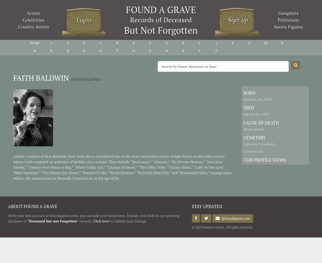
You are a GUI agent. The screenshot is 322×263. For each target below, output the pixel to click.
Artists (33, 13)
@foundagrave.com (235, 218)
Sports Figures (288, 27)
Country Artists (33, 27)
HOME (34, 43)
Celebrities (33, 20)
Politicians (288, 20)
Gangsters (288, 13)
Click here (101, 221)
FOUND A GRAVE (161, 10)
